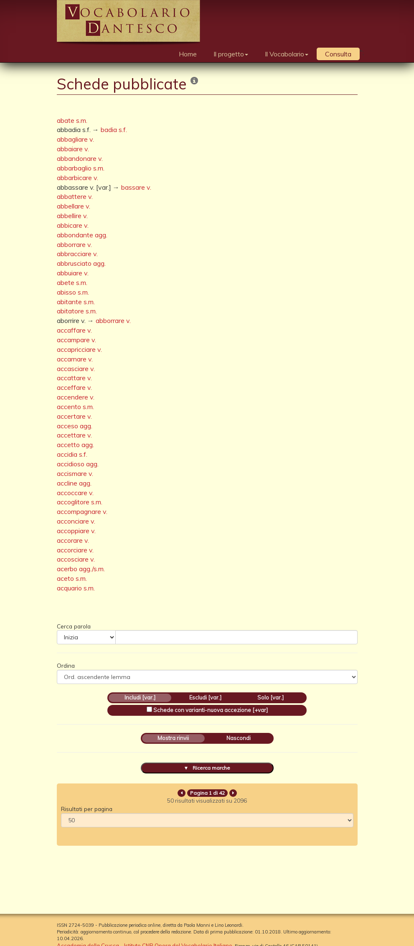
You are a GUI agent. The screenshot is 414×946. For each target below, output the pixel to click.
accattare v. (74, 378)
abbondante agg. (82, 235)
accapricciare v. (79, 349)
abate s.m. (72, 120)
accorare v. (73, 540)
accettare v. (74, 435)
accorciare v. (75, 550)
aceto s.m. (72, 578)
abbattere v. (75, 196)
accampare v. (76, 340)
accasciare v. (76, 368)
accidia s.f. (72, 454)
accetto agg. (75, 444)
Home (188, 54)
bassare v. (136, 187)
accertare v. (74, 416)
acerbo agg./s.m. (81, 569)
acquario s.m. (76, 588)
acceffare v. (74, 387)
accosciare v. (76, 559)
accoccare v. (75, 492)
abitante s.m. (76, 302)
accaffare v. (74, 330)
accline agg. (74, 483)
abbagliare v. (75, 139)
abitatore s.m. (77, 311)
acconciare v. (76, 521)
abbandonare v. (80, 158)
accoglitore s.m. (79, 502)
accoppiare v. (76, 530)
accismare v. (75, 473)
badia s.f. (114, 129)
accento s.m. (75, 406)
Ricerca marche (211, 768)
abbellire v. (72, 215)
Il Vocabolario (286, 54)
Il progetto (230, 54)
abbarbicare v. (77, 177)
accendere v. (75, 397)
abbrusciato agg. (81, 263)
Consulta (338, 54)
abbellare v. (73, 206)
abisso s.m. (73, 292)
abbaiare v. (73, 149)
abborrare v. (74, 244)
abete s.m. (72, 282)
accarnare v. (75, 359)
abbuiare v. (73, 273)
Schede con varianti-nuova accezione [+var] (210, 710)
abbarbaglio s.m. (80, 168)
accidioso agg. (78, 464)
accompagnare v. (82, 511)
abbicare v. (73, 225)
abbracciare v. (77, 253)
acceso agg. (74, 426)
